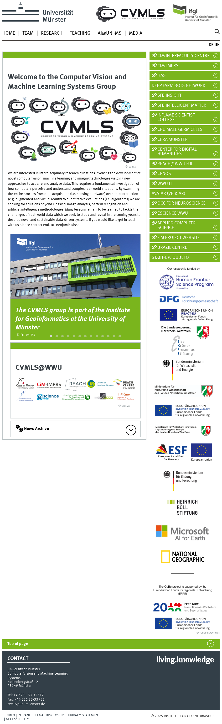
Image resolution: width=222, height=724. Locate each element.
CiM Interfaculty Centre (183, 56)
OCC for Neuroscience (181, 203)
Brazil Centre (172, 247)
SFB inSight (169, 95)
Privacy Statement (84, 715)
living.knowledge (185, 660)
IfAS (161, 76)
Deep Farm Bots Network (180, 86)
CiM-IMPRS (168, 66)
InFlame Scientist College (176, 117)
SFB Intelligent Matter (181, 105)
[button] (51, 336)
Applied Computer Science (176, 225)
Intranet (25, 715)
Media (135, 33)
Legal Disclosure (50, 715)
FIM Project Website (178, 238)
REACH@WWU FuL (175, 164)
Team (28, 33)
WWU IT (164, 184)
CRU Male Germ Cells (179, 129)
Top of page (17, 644)
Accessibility (17, 719)
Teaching (80, 33)
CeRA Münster (172, 139)
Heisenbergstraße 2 (22, 682)
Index (10, 715)
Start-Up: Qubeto (172, 257)
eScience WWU (172, 213)
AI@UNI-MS (110, 33)
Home (8, 33)
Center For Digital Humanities (177, 151)
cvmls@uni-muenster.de (26, 704)
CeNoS (164, 174)
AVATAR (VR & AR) (170, 193)
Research (51, 33)
